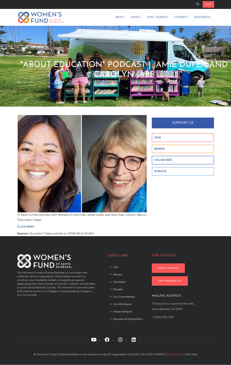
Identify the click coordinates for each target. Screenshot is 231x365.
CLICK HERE (26, 226)
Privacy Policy (175, 354)
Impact (136, 17)
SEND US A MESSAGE (168, 268)
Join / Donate (158, 17)
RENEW (159, 148)
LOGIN (208, 4)
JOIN (157, 137)
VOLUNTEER (163, 160)
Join (115, 267)
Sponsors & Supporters (127, 319)
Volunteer (119, 281)
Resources (203, 17)
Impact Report (122, 311)
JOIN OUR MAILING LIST (170, 281)
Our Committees (124, 296)
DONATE (160, 171)
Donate (118, 289)
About (120, 17)
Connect (181, 17)
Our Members (122, 304)
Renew (117, 274)
